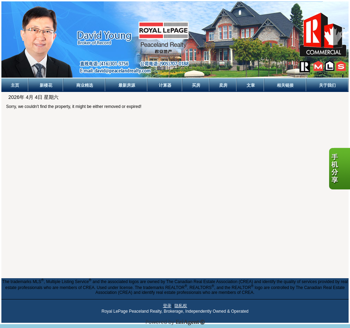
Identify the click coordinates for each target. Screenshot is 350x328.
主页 (15, 85)
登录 (167, 305)
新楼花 (46, 85)
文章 (251, 85)
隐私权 (180, 305)
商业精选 (84, 85)
